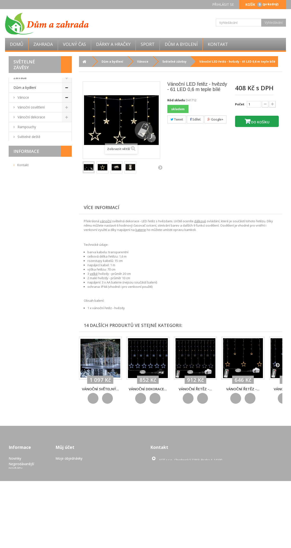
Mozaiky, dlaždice (31, 186)
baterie (140, 230)
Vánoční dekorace (31, 117)
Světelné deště (28, 136)
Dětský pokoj (27, 333)
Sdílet (195, 119)
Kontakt (218, 44)
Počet (239, 104)
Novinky (15, 477)
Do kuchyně (26, 235)
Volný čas (74, 44)
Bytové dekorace (30, 264)
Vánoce (23, 97)
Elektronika (26, 304)
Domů (16, 44)
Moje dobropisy (67, 483)
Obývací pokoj (28, 195)
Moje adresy (65, 488)
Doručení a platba (30, 417)
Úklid (21, 314)
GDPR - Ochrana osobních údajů (21, 522)
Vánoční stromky (30, 146)
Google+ (215, 119)
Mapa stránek (19, 530)
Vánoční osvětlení (31, 107)
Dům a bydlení (181, 44)
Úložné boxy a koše (32, 323)
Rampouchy (26, 127)
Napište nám (19, 493)
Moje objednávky (68, 477)
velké (94, 273)
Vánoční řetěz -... (195, 388)
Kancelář (24, 284)
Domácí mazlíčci (30, 245)
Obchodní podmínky (32, 409)
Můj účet (64, 466)
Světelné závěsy (29, 156)
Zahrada (43, 44)
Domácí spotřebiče (32, 274)
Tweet (176, 119)
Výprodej (20, 343)
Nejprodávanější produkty (21, 485)
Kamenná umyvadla (32, 225)
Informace (26, 388)
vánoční (105, 221)
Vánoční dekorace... (148, 388)
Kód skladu (176, 100)
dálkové (200, 221)
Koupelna (24, 215)
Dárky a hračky (113, 44)
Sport (148, 44)
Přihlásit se (223, 4)
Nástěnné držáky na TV (35, 255)
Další (160, 167)
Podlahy (23, 294)
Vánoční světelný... (100, 388)
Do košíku (259, 122)
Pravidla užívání (28, 424)
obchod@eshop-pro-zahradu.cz (193, 488)
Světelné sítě (27, 166)
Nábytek (23, 205)
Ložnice (23, 176)
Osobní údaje (65, 494)
